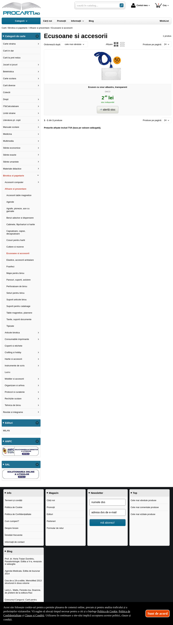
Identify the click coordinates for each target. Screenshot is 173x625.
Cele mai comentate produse (145, 507)
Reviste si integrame (13, 412)
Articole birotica (12, 332)
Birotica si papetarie (13, 175)
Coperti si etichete (13, 345)
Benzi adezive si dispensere (20, 218)
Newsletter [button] (97, 493)
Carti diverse (9, 85)
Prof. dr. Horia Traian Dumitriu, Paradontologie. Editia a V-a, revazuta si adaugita (23, 561)
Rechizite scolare (13, 398)
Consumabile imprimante (17, 339)
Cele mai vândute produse (143, 500)
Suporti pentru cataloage (18, 306)
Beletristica (8, 71)
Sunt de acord (157, 613)
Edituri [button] (9, 423)
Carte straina (9, 43)
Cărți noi (51, 500)
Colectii (6, 92)
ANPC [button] (8, 441)
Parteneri (51, 521)
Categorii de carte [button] (15, 36)
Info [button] (9, 493)
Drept (5, 99)
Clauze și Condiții (34, 615)
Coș (161, 5)
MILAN (6, 430)
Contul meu (139, 5)
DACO (107, 92)
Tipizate (10, 326)
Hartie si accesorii (13, 359)
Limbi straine (9, 113)
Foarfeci (10, 266)
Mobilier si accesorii (14, 379)
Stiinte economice (11, 148)
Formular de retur (55, 528)
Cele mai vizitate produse (143, 514)
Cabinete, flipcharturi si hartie (20, 224)
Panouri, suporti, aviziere (18, 279)
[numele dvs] (108, 502)
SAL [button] (7, 464)
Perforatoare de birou (16, 286)
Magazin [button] (53, 493)
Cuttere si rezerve (15, 246)
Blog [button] (9, 551)
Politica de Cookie (13, 507)
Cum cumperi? (12, 521)
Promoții (51, 507)
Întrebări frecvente (13, 535)
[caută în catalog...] (96, 5)
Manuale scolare (11, 127)
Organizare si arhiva (14, 385)
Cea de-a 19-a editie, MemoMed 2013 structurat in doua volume (23, 582)
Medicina (7, 134)
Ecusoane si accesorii (17, 253)
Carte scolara (9, 78)
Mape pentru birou (15, 273)
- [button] (37, 36)
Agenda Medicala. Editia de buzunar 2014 (22, 572)
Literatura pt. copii (11, 120)
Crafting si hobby (13, 352)
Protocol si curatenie (15, 392)
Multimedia (8, 141)
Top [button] (135, 493)
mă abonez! (107, 522)
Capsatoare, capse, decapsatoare (16, 232)
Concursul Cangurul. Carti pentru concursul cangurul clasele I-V (21, 601)
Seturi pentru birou (15, 293)
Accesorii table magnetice (18, 195)
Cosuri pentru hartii (15, 240)
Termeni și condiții (13, 500)
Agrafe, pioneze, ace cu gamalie (18, 209)
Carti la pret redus (11, 57)
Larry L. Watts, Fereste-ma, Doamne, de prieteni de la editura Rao (23, 591)
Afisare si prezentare (15, 189)
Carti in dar (8, 50)
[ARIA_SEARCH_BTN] (121, 5)
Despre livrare (11, 528)
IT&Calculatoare (11, 106)
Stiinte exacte (9, 155)
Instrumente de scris (14, 365)
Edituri (50, 514)
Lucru (7, 372)
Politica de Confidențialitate (18, 514)
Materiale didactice (12, 168)
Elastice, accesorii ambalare (20, 260)
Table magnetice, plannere (19, 312)
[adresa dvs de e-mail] (108, 512)
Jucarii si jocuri (10, 64)
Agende (10, 202)
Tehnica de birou (13, 405)
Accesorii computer (14, 182)
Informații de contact (14, 542)
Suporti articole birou (16, 299)
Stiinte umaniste (11, 161)
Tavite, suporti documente (18, 319)
